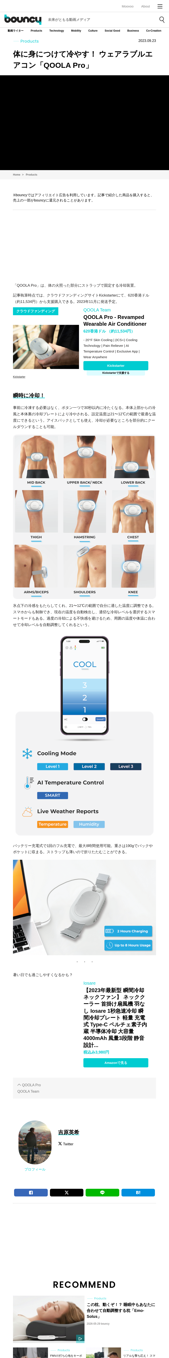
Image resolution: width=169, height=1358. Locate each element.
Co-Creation (153, 30)
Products (36, 30)
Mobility (76, 30)
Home (16, 174)
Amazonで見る (116, 1063)
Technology (56, 30)
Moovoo (127, 6)
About (145, 6)
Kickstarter (115, 365)
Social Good (112, 30)
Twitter (68, 1144)
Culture (92, 30)
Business (133, 30)
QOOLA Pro (31, 1085)
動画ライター (16, 30)
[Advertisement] (84, 245)
